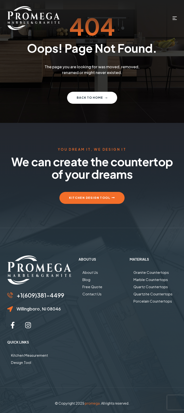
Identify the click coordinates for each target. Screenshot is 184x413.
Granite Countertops (151, 272)
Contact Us (92, 294)
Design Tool (21, 362)
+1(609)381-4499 (40, 295)
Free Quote (92, 286)
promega (92, 403)
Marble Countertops (150, 279)
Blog (86, 279)
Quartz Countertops (150, 286)
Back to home (92, 97)
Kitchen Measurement (29, 355)
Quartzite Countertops (152, 294)
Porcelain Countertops (152, 301)
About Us (90, 272)
